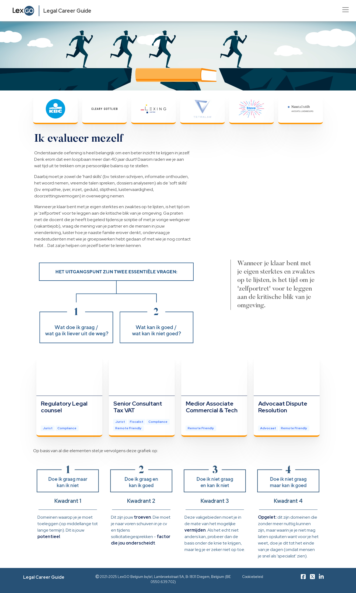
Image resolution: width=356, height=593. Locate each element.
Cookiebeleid (252, 576)
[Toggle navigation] (345, 10)
